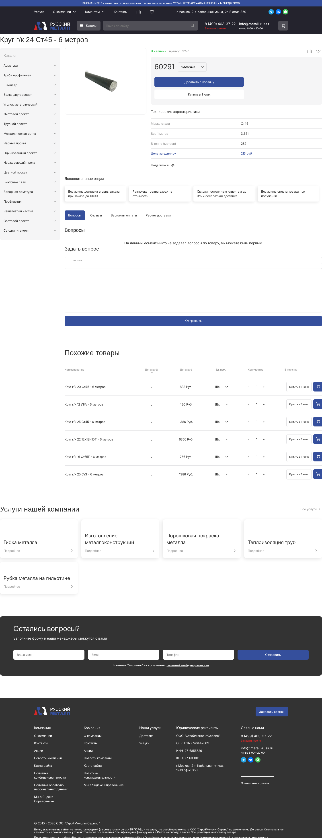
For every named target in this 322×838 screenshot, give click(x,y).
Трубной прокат (15, 124)
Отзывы (96, 203)
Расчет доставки (158, 203)
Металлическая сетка (20, 133)
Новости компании (48, 745)
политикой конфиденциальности (188, 652)
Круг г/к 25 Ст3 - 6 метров (84, 462)
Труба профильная (17, 75)
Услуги (39, 12)
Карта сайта (43, 753)
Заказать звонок (272, 699)
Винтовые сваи (15, 182)
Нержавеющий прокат (20, 162)
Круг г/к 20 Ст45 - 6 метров (85, 374)
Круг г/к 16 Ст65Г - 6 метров (85, 444)
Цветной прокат (15, 172)
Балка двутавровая (18, 94)
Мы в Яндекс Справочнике (104, 772)
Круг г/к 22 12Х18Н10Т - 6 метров (89, 427)
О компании (62, 12)
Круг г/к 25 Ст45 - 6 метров (85, 409)
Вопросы (74, 203)
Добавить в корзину (195, 82)
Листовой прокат (16, 114)
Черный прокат (15, 143)
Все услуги (308, 496)
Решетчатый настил (18, 211)
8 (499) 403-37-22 (220, 24)
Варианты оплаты (124, 203)
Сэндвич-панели (16, 230)
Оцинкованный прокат (20, 153)
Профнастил (13, 201)
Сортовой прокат (16, 221)
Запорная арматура (18, 192)
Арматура (11, 65)
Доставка (146, 723)
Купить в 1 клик (278, 82)
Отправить (193, 308)
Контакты (120, 12)
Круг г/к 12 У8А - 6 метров (84, 392)
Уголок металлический (20, 104)
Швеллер (10, 85)
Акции (38, 738)
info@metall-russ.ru (255, 24)
